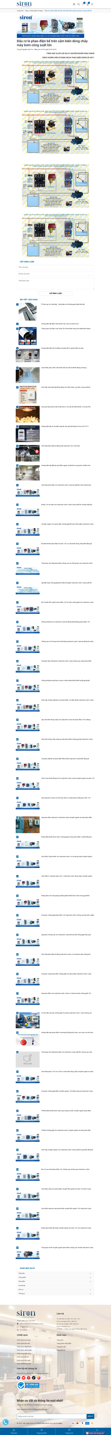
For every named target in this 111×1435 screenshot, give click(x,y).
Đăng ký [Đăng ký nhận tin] (90, 1416)
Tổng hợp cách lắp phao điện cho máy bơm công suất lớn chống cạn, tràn (66, 1052)
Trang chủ (20, 11)
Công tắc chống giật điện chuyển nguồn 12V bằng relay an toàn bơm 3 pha (67, 1091)
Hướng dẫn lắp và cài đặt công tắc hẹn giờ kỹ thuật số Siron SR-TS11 (65, 426)
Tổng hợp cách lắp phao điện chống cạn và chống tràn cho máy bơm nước (67, 563)
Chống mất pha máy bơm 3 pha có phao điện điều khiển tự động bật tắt (65, 680)
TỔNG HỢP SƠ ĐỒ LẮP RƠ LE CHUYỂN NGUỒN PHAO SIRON (70, 53)
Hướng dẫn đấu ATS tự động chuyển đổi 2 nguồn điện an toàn (62, 348)
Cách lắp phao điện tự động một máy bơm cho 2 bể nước (60, 446)
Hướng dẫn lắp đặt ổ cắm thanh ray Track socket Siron (60, 324)
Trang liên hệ (61, 1350)
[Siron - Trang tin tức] (69, 1431)
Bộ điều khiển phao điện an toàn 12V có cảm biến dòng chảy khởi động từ (66, 543)
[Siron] (34, 4)
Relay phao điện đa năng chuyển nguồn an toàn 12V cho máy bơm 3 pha (66, 1228)
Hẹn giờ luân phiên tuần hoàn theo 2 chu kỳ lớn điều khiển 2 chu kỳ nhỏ (66, 407)
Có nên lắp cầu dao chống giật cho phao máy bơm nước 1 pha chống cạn (66, 1013)
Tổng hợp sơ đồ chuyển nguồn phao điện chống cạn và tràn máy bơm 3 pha (67, 1247)
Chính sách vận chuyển (24, 1350)
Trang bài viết (61, 1347)
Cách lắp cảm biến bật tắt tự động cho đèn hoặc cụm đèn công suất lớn (65, 387)
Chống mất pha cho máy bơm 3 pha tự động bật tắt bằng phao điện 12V (65, 622)
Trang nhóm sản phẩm (64, 1343)
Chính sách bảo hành (23, 1360)
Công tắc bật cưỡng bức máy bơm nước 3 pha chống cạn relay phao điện (66, 661)
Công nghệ (56, 1277)
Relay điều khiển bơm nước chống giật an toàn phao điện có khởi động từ (66, 837)
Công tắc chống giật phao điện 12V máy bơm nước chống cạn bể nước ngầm (67, 915)
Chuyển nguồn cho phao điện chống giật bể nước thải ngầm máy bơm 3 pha (67, 524)
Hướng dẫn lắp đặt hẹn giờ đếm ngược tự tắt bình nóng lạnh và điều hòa (65, 465)
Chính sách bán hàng (23, 1340)
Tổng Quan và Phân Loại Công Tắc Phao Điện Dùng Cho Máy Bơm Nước (66, 328)
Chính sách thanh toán (24, 1347)
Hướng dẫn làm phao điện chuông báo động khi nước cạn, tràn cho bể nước (67, 1032)
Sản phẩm (56, 1281)
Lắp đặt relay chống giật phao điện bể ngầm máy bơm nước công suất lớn (66, 583)
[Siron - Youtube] (23, 1378)
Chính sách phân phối (24, 1364)
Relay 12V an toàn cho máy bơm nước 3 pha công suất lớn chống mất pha (66, 504)
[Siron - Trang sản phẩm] (41, 1431)
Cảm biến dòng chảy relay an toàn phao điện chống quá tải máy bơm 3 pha (66, 739)
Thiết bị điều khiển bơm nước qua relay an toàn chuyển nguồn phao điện (66, 1111)
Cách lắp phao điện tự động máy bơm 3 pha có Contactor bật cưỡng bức (66, 954)
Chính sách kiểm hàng (24, 1354)
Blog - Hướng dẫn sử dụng (34, 11)
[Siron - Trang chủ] (14, 1431)
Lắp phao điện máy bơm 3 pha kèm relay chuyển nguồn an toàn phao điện (66, 817)
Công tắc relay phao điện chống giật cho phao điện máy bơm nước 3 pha (66, 974)
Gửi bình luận (55, 293)
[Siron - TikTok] (33, 1378)
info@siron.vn (23, 1327)
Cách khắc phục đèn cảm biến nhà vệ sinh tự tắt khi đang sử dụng (63, 367)
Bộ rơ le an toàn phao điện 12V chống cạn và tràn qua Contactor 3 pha (65, 1169)
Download (22, 1285)
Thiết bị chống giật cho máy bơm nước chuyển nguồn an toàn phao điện (66, 1130)
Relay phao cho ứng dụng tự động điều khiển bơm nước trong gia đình (65, 895)
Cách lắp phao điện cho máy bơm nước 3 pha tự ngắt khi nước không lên (66, 485)
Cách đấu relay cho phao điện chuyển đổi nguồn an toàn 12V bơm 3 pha (66, 1189)
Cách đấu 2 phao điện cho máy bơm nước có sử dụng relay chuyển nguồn (66, 856)
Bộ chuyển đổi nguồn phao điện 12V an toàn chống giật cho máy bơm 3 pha (67, 602)
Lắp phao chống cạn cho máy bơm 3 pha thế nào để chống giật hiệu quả (66, 935)
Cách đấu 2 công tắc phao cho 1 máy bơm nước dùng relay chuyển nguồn (66, 876)
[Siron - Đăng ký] (97, 1431)
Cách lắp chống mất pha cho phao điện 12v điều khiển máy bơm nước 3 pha (67, 700)
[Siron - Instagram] (38, 1378)
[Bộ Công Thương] (55, 1385)
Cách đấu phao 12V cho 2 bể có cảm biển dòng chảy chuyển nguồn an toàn (67, 1071)
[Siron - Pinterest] (28, 1378)
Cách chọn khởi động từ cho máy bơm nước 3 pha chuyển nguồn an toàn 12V (68, 778)
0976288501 (22, 1330)
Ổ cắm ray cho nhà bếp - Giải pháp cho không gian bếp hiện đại (63, 304)
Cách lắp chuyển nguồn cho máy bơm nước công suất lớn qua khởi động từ (67, 1150)
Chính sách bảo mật (23, 1343)
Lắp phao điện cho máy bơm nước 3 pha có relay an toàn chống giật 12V (66, 993)
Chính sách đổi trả (23, 1357)
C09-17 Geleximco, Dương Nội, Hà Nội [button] (30, 1324)
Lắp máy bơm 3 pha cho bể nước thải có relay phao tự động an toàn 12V (65, 798)
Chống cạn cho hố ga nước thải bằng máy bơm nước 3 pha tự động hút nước (67, 641)
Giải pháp (56, 1273)
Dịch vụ (56, 1289)
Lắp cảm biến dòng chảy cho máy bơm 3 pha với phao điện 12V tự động (65, 719)
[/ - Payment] (73, 1423)
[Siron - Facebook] (18, 1378)
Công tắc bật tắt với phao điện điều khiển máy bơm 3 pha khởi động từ (65, 759)
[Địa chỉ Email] (55, 1416)
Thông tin (56, 1294)
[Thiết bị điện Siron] (42, 1423)
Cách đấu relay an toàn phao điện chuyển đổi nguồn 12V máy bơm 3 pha (66, 1208)
